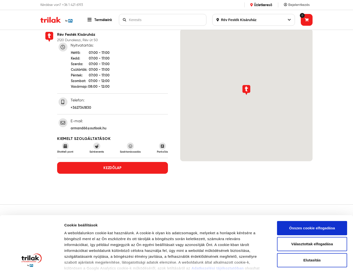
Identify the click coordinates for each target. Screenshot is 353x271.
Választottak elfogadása (312, 195)
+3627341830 (81, 107)
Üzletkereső (261, 5)
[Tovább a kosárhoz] (307, 20)
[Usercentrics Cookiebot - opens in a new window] (31, 261)
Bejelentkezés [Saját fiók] (297, 5)
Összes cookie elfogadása (312, 179)
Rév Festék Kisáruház (253, 20)
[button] (100, 20)
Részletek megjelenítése (85, 261)
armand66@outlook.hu (88, 128)
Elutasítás (312, 211)
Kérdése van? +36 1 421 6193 (61, 5)
